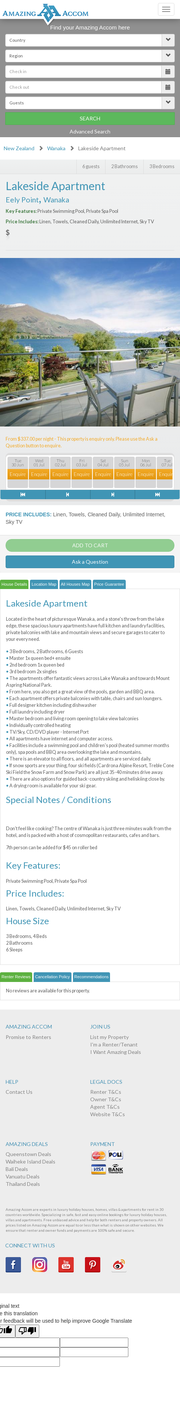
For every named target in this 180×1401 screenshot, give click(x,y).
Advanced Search (90, 131)
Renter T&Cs (105, 1092)
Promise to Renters (28, 1037)
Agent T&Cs (105, 1107)
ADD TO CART (90, 545)
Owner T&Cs (105, 1099)
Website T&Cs (107, 1114)
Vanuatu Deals (23, 1176)
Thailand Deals (23, 1184)
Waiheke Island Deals (30, 1161)
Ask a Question (90, 561)
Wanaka (56, 148)
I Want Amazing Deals (115, 1052)
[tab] (14, 584)
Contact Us (19, 1092)
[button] (90, 40)
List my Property (109, 1037)
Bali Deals (17, 1169)
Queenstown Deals (28, 1154)
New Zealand (19, 148)
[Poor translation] (27, 1331)
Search (90, 118)
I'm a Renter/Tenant (114, 1044)
